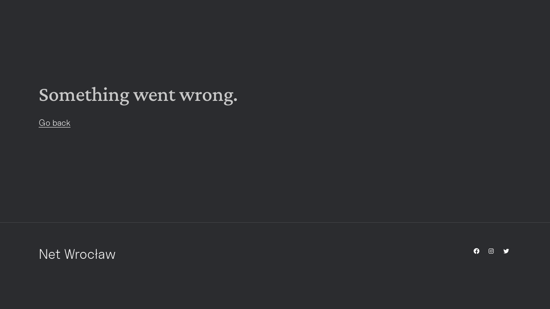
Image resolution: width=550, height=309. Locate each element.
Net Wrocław (77, 253)
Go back (54, 123)
